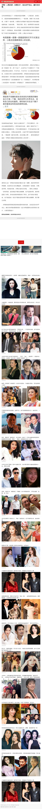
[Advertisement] (21, 229)
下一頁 (21, 242)
